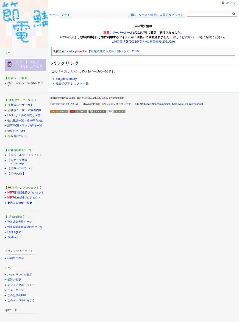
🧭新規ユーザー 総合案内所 (24, 110)
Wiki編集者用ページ (19, 221)
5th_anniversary (66, 78)
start (69, 51)
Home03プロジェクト (27, 197)
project (79, 51)
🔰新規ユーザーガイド (21, 104)
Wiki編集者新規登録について (25, 227)
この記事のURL (17, 295)
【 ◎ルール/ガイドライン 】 (25, 155)
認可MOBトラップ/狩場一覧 (24, 125)
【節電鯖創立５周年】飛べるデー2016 (113, 51)
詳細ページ (192, 37)
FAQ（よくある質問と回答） (25, 115)
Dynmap (19, 163)
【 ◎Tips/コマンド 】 (20, 168)
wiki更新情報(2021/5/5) (127, 41)
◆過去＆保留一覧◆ (19, 202)
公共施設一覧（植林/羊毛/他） (26, 120)
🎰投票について (17, 136)
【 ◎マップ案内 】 (19, 160)
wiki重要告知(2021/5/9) (160, 41)
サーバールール (122, 32)
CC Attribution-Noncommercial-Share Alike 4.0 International (169, 104)
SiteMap (12, 237)
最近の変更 (14, 279)
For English (14, 232)
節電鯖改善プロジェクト (29, 192)
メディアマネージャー (21, 285)
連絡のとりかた (17, 130)
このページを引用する (21, 300)
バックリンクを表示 (19, 274)
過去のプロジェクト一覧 (72, 83)
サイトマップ (15, 290)
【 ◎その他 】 (16, 173)
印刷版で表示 (15, 258)
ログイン (230, 2)
